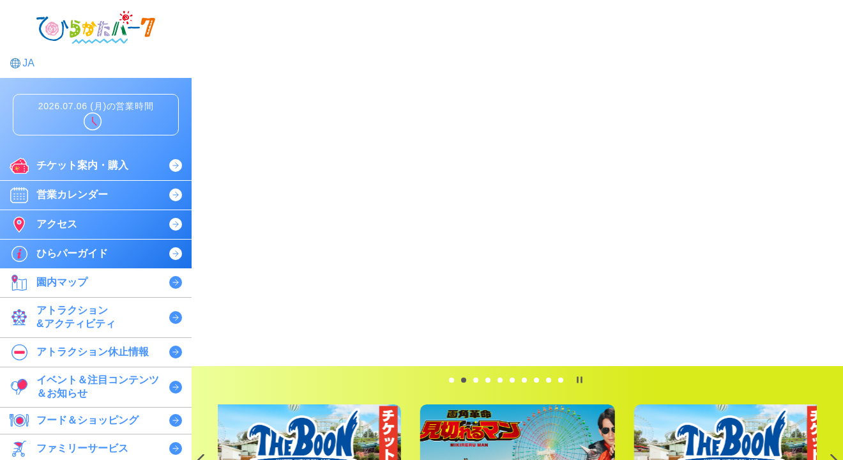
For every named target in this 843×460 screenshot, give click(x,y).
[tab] (451, 380)
